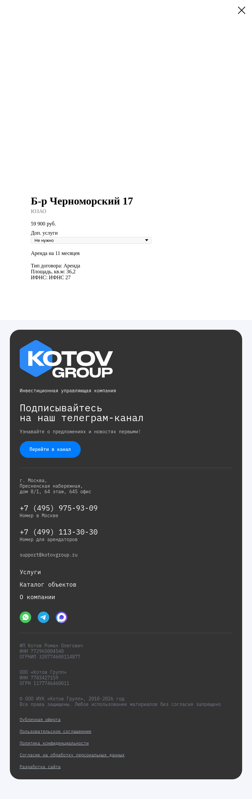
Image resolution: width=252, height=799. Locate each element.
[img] (25, 617)
